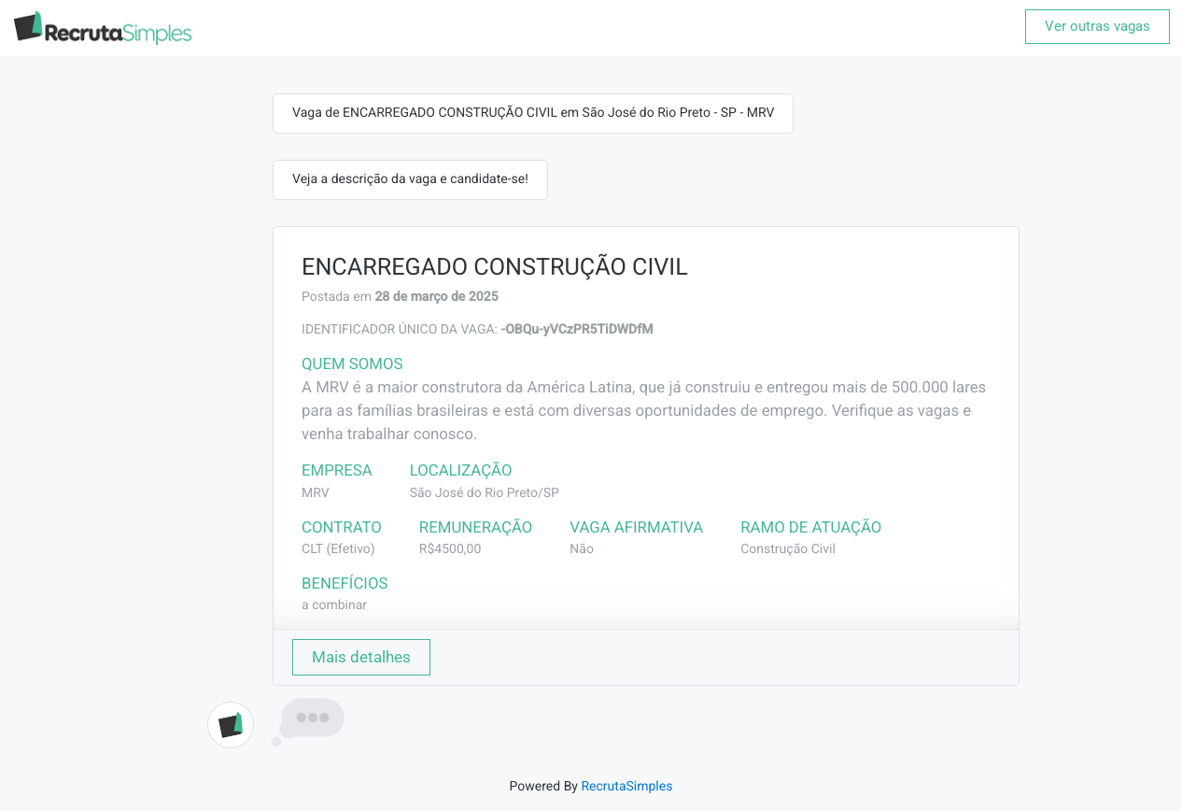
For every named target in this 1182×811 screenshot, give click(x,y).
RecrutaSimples (626, 786)
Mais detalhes (361, 656)
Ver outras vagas (1097, 26)
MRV (316, 493)
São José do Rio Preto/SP (484, 493)
